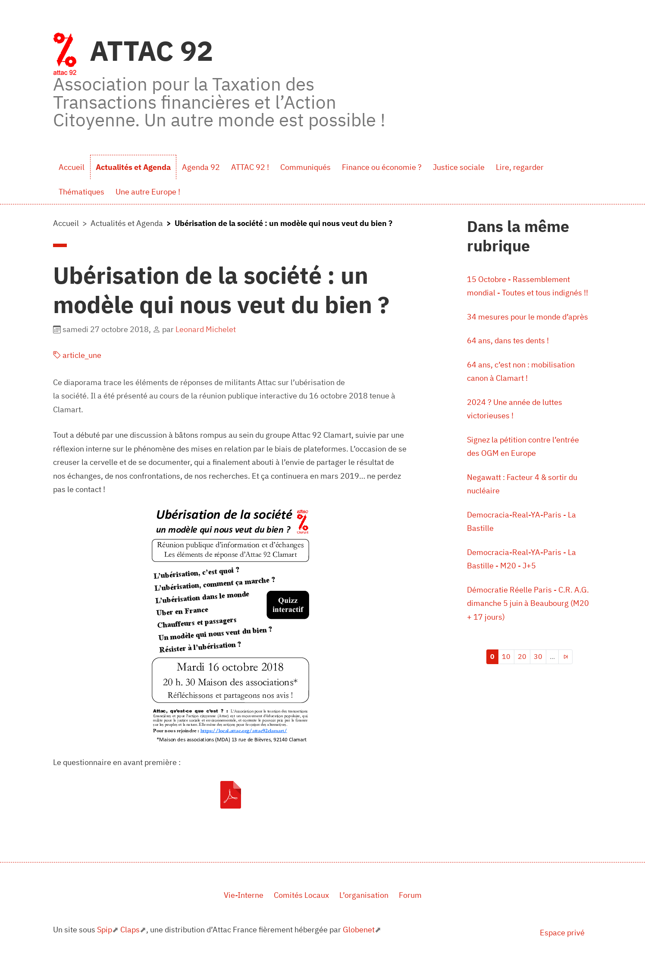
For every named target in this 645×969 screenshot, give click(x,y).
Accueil (72, 167)
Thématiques (81, 192)
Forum (410, 895)
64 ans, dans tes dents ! (508, 340)
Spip (104, 930)
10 (506, 656)
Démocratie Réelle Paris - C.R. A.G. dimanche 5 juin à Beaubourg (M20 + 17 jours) (528, 603)
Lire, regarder (520, 167)
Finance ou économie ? (382, 167)
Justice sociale (459, 167)
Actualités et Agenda (133, 167)
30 (538, 656)
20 (522, 656)
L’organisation (363, 895)
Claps (130, 930)
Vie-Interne (243, 895)
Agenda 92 (201, 167)
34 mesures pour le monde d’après (527, 317)
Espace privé (562, 933)
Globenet (359, 930)
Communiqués (305, 167)
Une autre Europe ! (148, 192)
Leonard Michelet (205, 329)
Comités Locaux (301, 895)
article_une (77, 355)
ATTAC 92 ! (250, 167)
